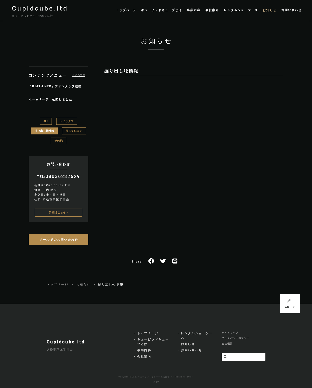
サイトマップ (230, 330)
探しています (74, 130)
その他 (58, 140)
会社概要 (227, 343)
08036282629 (63, 175)
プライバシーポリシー (235, 336)
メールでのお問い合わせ (58, 238)
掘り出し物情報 (44, 130)
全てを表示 (78, 79)
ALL (45, 120)
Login (156, 381)
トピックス (67, 120)
